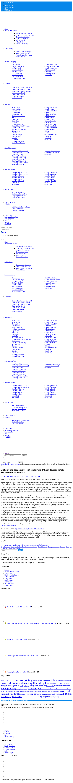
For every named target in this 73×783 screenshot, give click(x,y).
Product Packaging (10, 61)
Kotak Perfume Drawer (52, 66)
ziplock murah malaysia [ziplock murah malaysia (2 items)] (27, 696)
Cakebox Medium (17, 134)
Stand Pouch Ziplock (11, 30)
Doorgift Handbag (10, 169)
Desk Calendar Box (18, 208)
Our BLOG (8, 224)
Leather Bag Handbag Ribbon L (21, 89)
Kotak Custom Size (51, 68)
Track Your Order (10, 7)
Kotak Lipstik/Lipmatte (19, 78)
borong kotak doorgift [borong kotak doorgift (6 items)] (10, 680)
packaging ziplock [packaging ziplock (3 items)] (18, 691)
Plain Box (48, 71)
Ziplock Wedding (10, 202)
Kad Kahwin (8, 215)
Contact (7, 731)
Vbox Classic (16, 107)
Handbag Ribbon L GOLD (20, 172)
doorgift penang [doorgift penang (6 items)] (62, 683)
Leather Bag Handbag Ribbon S (21, 91)
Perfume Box (16, 127)
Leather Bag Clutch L (18, 94)
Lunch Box (48, 75)
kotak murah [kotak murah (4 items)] (58, 689)
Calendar (7, 204)
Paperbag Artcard (17, 154)
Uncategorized (9, 585)
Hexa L (47, 133)
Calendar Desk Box (51, 134)
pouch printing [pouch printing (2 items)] (26, 691)
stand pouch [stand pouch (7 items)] (65, 691)
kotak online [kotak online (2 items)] (64, 688)
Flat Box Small (50, 116)
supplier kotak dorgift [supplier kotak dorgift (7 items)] (10, 694)
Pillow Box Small (50, 124)
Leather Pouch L (17, 98)
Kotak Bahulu (49, 109)
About (6, 730)
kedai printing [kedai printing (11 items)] (8, 688)
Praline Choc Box (50, 121)
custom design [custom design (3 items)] (61, 680)
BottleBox (15, 122)
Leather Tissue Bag (18, 96)
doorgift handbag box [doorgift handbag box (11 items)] (37, 683)
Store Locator (9, 5)
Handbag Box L (50, 176)
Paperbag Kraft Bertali (52, 152)
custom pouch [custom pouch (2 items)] (68, 680)
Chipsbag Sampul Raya (19, 195)
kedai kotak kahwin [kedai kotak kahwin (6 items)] (62, 686)
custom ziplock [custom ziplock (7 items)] (7, 683)
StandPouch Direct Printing (24, 33)
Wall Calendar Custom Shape (21, 207)
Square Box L (16, 117)
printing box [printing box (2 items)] (32, 691)
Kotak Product (9, 578)
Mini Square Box (17, 114)
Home (6, 29)
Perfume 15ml (16, 68)
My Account (8, 10)
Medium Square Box (18, 116)
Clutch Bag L (49, 139)
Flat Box (48, 112)
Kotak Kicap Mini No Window (21, 126)
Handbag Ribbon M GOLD (20, 174)
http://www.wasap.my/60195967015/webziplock (29, 529)
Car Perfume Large (18, 66)
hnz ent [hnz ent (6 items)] (43, 686)
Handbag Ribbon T (18, 181)
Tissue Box (48, 136)
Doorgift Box (9, 104)
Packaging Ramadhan (11, 217)
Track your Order (10, 746)
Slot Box (14, 138)
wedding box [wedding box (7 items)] (31, 694)
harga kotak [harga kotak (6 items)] (35, 686)
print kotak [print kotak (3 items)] (44, 691)
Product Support (9, 752)
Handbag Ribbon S (18, 179)
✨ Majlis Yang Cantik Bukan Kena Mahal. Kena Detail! (22, 656)
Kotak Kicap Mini (17, 124)
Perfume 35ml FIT (17, 70)
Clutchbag (48, 182)
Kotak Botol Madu (51, 107)
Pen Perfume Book (17, 76)
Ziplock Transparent (22, 38)
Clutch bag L (49, 184)
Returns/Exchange (10, 749)
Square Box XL (16, 119)
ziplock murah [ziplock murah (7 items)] (16, 696)
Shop (6, 9)
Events (7, 570)
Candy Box (15, 121)
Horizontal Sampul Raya (19, 194)
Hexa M (47, 131)
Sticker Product (50, 70)
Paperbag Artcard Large (19, 156)
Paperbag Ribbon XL (18, 159)
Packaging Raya (9, 219)
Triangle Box (16, 131)
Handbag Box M (50, 177)
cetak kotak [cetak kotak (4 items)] (41, 680)
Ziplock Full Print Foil (22, 37)
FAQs (6, 751)
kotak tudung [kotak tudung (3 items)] (9, 691)
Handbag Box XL (50, 174)
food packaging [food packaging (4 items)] (25, 686)
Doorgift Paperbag (10, 148)
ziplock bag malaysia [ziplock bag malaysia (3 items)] (43, 694)
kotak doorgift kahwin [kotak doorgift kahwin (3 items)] (47, 689)
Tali (6, 220)
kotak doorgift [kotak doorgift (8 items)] (34, 688)
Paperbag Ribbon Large (19, 157)
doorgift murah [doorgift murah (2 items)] (53, 683)
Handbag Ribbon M (18, 177)
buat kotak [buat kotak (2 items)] (35, 680)
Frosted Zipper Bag (22, 43)
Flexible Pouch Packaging (12, 464)
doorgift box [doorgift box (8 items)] (20, 683)
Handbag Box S (50, 179)
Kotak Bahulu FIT (51, 111)
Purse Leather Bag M (18, 93)
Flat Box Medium (50, 114)
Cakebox (14, 133)
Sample (7, 222)
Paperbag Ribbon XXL (19, 161)
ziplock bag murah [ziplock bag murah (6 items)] (56, 694)
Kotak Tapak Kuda (51, 65)
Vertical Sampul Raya (18, 192)
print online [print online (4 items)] (51, 691)
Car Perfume (16, 65)
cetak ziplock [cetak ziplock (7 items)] (51, 680)
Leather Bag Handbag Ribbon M (22, 88)
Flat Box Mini (49, 117)
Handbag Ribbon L (18, 176)
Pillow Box (48, 122)
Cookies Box (16, 112)
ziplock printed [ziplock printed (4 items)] (45, 697)
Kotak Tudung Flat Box (23, 53)
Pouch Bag (48, 138)
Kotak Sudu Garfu (51, 126)
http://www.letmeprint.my (8, 525)
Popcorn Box (16, 111)
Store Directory (9, 737)
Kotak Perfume (9, 576)
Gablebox (15, 139)
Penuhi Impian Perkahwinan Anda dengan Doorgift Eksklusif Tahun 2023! (24, 545)
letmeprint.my (9, 2)
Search (7, 453)
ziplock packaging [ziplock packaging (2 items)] (36, 696)
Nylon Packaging (21, 40)
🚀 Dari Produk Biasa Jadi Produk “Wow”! (18, 607)
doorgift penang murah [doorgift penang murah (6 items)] (10, 686)
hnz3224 (37, 476)
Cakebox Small (16, 136)
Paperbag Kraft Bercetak (52, 151)
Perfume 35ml (16, 71)
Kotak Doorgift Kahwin (12, 575)
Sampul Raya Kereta (18, 197)
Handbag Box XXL (51, 172)
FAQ (6, 735)
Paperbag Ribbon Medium (20, 163)
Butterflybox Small (18, 141)
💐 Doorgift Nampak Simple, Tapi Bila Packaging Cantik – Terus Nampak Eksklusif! (30, 623)
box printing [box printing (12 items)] (25, 680)
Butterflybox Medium (18, 143)
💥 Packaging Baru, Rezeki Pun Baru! (16, 672)
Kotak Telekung (20, 57)
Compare (7, 733)
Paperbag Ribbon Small (19, 164)
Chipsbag (48, 154)
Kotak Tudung (9, 48)
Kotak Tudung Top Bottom (24, 55)
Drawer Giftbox (50, 129)
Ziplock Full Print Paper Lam (25, 35)
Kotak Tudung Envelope (23, 51)
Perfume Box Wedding (19, 129)
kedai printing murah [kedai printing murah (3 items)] (21, 689)
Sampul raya (8, 582)
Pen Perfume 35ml (17, 75)
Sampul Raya (9, 189)
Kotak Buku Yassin (51, 127)
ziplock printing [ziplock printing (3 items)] (54, 696)
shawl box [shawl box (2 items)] (57, 691)
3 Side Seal (19, 42)
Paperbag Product (50, 73)
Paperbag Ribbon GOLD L (20, 151)
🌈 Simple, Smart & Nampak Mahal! (16, 639)
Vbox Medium (16, 109)
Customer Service (10, 747)
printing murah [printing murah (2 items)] (38, 691)
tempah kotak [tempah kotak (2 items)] (22, 694)
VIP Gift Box (9, 83)
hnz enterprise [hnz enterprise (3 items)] (50, 686)
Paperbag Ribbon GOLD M (20, 152)
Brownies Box (49, 119)
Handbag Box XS (50, 181)
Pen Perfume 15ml (17, 73)
